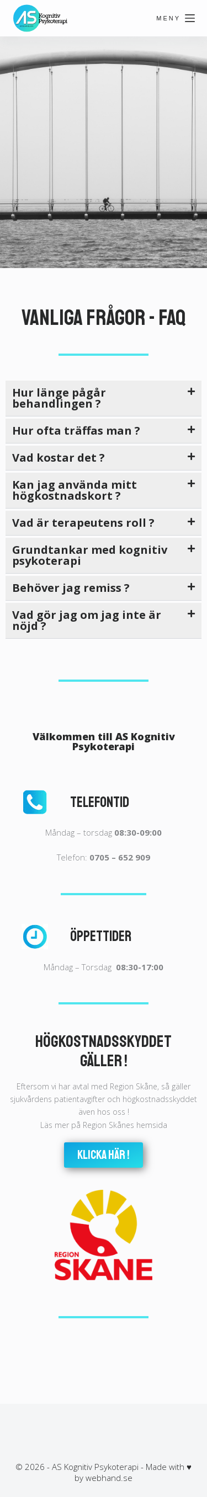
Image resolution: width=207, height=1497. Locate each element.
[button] (103, 398)
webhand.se (109, 1477)
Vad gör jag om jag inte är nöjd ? (86, 620)
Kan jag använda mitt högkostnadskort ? (74, 490)
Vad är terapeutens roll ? (83, 522)
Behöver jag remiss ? (71, 587)
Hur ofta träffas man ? (76, 430)
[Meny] (175, 18)
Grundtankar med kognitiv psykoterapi (89, 555)
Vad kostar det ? (58, 457)
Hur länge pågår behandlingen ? (59, 398)
